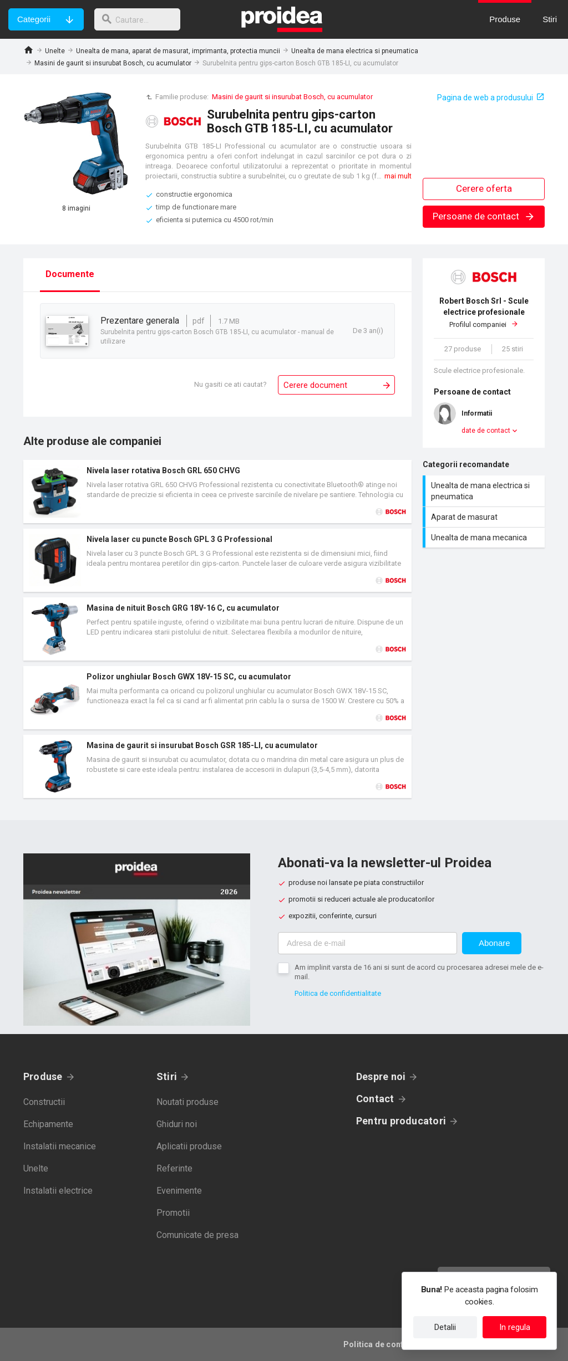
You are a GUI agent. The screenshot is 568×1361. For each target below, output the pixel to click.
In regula (514, 1327)
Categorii (33, 19)
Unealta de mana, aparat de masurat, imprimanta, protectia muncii (178, 51)
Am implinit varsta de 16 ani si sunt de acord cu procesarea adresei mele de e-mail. (419, 972)
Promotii (173, 1212)
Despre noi (380, 1076)
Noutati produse (187, 1102)
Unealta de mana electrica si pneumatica (354, 51)
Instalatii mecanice (59, 1146)
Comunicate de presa (197, 1235)
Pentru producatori (401, 1121)
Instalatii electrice (58, 1190)
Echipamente (48, 1124)
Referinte (174, 1168)
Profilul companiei (484, 312)
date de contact (486, 430)
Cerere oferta (484, 188)
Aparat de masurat (485, 517)
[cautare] (140, 19)
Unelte (55, 51)
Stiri (166, 1076)
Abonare (494, 943)
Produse (43, 1076)
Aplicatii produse (189, 1146)
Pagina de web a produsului (485, 97)
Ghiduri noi (176, 1124)
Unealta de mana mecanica (485, 538)
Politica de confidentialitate (338, 993)
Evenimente (179, 1190)
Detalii (445, 1327)
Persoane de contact (484, 216)
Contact (375, 1098)
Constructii (44, 1102)
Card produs (217, 491)
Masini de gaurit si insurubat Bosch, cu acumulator (112, 63)
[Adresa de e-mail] (367, 943)
